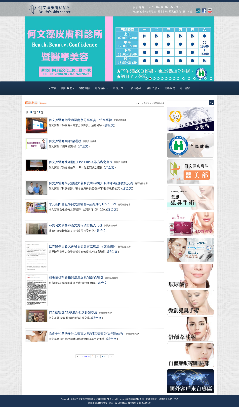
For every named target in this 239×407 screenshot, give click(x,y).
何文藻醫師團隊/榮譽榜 (65, 141)
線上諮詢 (185, 88)
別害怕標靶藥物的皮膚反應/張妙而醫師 (76, 277)
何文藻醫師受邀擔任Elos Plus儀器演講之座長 (81, 162)
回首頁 (52, 88)
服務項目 (100, 88)
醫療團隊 (84, 88)
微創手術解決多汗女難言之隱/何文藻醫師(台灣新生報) (86, 333)
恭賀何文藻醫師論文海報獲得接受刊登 (75, 225)
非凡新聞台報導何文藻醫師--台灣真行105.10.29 (82, 204)
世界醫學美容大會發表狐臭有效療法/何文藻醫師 (82, 246)
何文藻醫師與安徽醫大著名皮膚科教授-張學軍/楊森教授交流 (91, 183)
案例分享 (118, 88)
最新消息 (151, 88)
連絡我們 (169, 88)
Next (104, 356)
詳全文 (109, 125)
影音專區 (136, 88)
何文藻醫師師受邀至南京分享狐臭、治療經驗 (80, 120)
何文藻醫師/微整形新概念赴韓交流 (73, 312)
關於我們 (66, 88)
